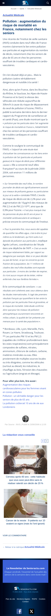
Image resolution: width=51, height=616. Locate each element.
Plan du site (11, 599)
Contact (25, 602)
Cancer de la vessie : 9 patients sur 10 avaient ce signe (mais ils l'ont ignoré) (25, 522)
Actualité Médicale (34, 9)
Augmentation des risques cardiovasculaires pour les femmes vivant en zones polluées (24, 388)
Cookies (42, 599)
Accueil (13, 9)
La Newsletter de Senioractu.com (26, 568)
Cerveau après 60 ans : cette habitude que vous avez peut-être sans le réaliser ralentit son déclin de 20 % (25, 479)
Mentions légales (24, 599)
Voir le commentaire (15, 535)
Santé (22, 9)
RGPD (35, 599)
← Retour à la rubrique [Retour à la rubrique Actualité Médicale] (24, 547)
